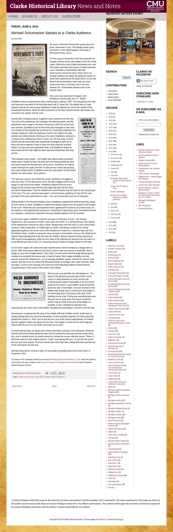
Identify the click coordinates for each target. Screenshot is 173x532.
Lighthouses (113, 379)
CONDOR (112, 270)
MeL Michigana (145, 205)
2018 (111, 138)
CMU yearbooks (114, 267)
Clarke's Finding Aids (147, 160)
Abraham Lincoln (115, 246)
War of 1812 (113, 460)
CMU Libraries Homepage (149, 174)
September (115, 165)
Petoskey (111, 438)
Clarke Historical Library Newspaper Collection (117, 305)
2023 (111, 120)
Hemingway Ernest (115, 343)
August (114, 168)
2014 (111, 152)
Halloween (112, 340)
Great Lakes (38, 377)
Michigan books (114, 418)
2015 (111, 148)
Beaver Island (113, 264)
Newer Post (16, 386)
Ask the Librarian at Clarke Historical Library (149, 151)
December (115, 154)
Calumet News (58, 359)
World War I (112, 463)
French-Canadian (115, 337)
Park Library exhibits (116, 435)
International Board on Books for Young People (119, 355)
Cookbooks (112, 318)
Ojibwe (111, 432)
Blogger (120, 519)
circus (110, 478)
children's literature (115, 475)
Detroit (110, 328)
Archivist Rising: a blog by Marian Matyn (149, 189)
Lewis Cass (112, 376)
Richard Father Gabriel (117, 441)
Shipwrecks (61, 377)
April (113, 207)
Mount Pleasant (114, 420)
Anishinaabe (113, 255)
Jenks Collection (114, 362)
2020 (111, 131)
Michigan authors (115, 414)
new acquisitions (114, 484)
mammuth (103, 519)
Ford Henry (112, 334)
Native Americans (115, 429)
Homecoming (113, 351)
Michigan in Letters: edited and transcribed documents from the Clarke (149, 195)
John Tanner (113, 373)
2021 (111, 127)
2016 (111, 145)
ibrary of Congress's (49, 362)
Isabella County (114, 359)
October (114, 161)
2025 (111, 113)
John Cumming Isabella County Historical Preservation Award (117, 367)
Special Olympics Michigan (118, 444)
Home (13, 16)
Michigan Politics (114, 411)
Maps (110, 387)
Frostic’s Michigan (117, 192)
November (115, 158)
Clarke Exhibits (114, 300)
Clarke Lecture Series (26, 377)
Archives (111, 258)
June (113, 175)
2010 (111, 232)
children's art (113, 472)
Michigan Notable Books (117, 408)
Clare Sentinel (113, 297)
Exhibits (29, 16)
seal (109, 487)
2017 (111, 141)
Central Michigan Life (116, 276)
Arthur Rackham (114, 261)
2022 (111, 124)
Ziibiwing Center (114, 469)
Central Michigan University (149, 182)
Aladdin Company (115, 249)
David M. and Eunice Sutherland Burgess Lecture (119, 322)
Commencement (114, 315)
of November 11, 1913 (72, 359)
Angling (111, 252)
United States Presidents (118, 452)
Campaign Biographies (117, 273)
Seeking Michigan (146, 208)
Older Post (91, 386)
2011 (111, 229)
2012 (111, 225)
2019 (111, 134)
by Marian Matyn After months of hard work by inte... (120, 180)
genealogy (112, 481)
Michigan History (50, 377)
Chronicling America (66, 362)
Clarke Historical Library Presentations (148, 164)
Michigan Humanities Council (119, 403)
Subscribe (71, 16)
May (113, 204)
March (113, 211)
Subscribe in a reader (145, 102)
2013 (111, 222)
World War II (113, 466)
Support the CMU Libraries (149, 185)
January (114, 218)
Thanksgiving (113, 449)
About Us (49, 16)
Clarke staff (112, 312)
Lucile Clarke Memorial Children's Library (117, 383)
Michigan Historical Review (118, 395)
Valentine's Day (114, 457)
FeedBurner (154, 134)
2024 (111, 117)
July (112, 172)
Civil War (111, 294)
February (114, 214)
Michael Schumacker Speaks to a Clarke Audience (119, 197)
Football (111, 331)
